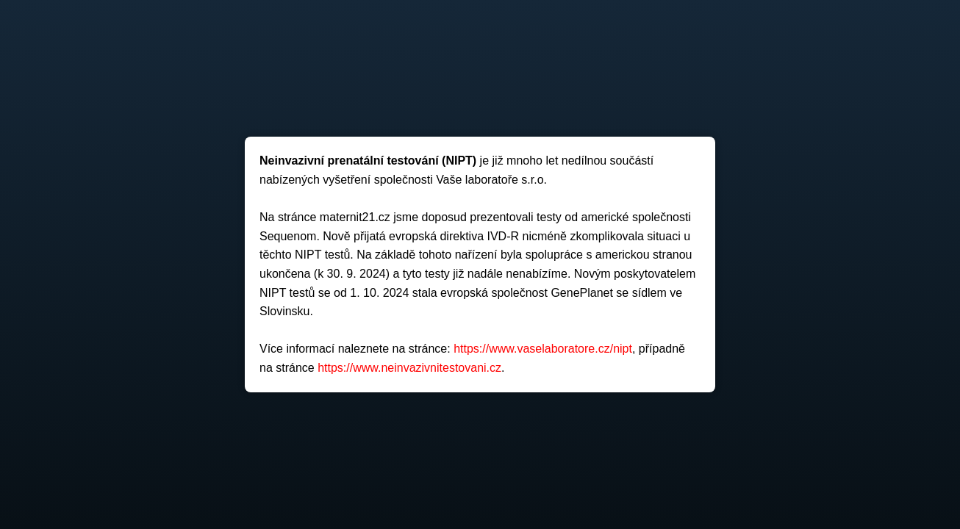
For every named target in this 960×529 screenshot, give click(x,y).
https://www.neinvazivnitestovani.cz (409, 367)
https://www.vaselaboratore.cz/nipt (543, 348)
